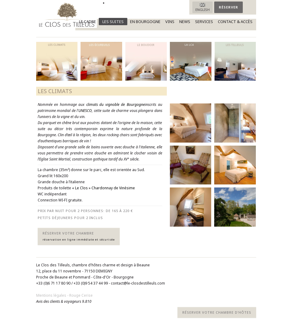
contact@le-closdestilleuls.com (138, 283)
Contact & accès (235, 22)
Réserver (228, 7)
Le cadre (87, 22)
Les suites (111, 22)
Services (204, 22)
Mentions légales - (52, 295)
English (202, 9)
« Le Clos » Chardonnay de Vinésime (103, 188)
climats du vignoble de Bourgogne (115, 104)
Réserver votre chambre (79, 236)
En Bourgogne (145, 22)
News (184, 22)
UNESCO (85, 110)
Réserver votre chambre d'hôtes (216, 312)
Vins (169, 22)
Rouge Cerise (81, 295)
